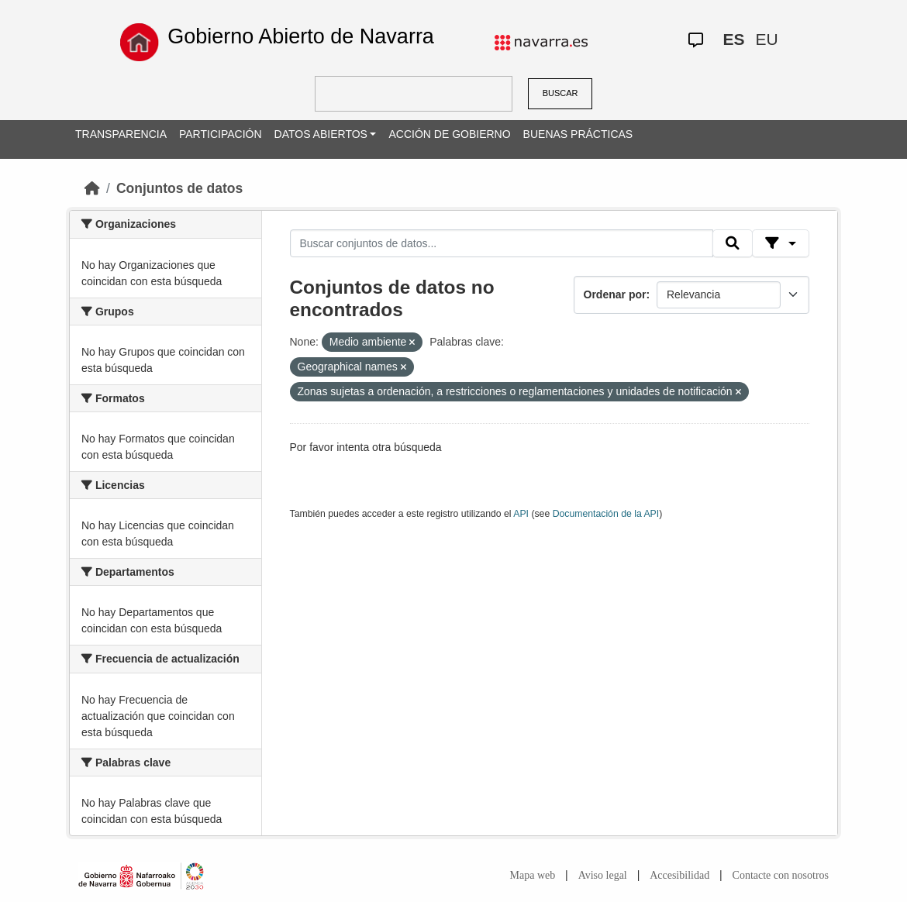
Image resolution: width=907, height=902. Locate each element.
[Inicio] (92, 188)
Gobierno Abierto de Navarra (300, 36)
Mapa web (533, 875)
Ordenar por (615, 294)
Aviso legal (602, 875)
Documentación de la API (606, 513)
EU (767, 39)
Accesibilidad (679, 875)
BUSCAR (560, 93)
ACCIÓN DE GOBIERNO (449, 134)
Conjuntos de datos (179, 188)
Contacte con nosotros (781, 875)
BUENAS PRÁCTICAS (578, 134)
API (521, 513)
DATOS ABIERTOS (320, 134)
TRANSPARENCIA (121, 134)
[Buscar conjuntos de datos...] (501, 243)
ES (734, 39)
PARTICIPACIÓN (220, 134)
